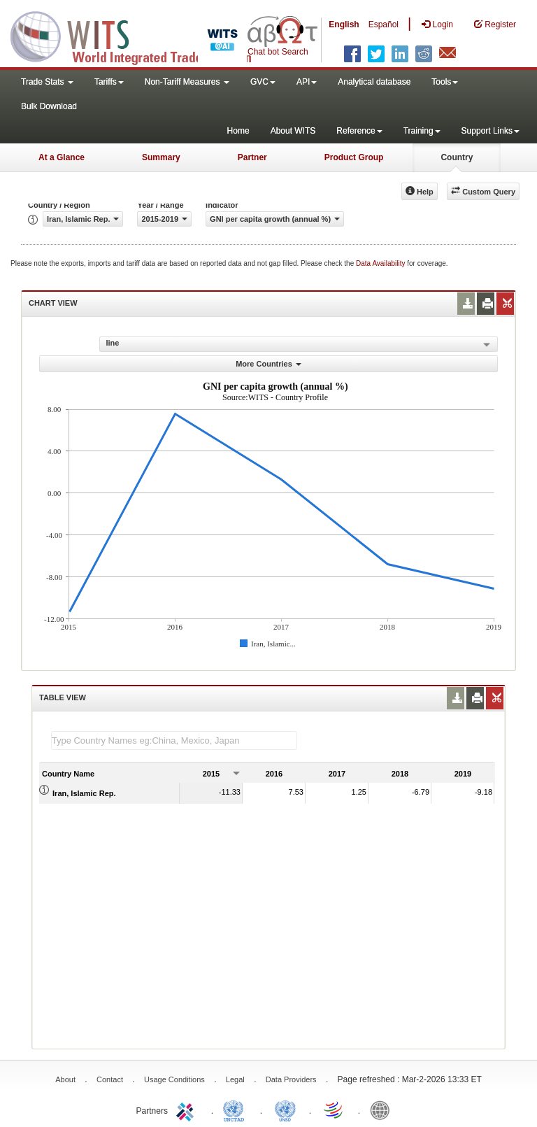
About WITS (293, 131)
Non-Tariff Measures (187, 82)
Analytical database (374, 82)
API (306, 82)
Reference (359, 131)
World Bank (383, 1110)
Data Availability (381, 263)
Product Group (354, 157)
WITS (140, 35)
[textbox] (174, 740)
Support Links (490, 131)
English (344, 24)
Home (238, 131)
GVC (262, 82)
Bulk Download (49, 106)
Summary (161, 157)
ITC (187, 1110)
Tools (444, 82)
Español (383, 24)
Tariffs (109, 82)
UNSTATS (285, 1110)
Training (422, 131)
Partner (252, 157)
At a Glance (61, 157)
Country (457, 157)
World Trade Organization (334, 1110)
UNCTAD (236, 1110)
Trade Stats (47, 82)
